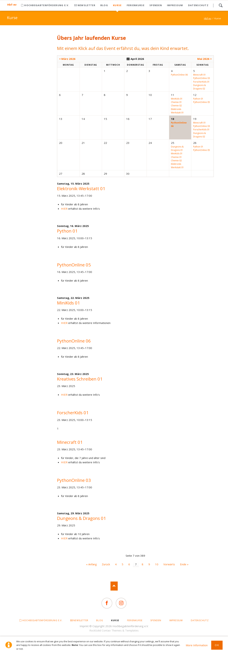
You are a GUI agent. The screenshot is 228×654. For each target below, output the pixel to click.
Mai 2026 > (204, 59)
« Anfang (91, 564)
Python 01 (67, 231)
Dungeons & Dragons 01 (81, 518)
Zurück (106, 564)
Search (220, 5)
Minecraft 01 (70, 442)
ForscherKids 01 (73, 413)
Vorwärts (169, 564)
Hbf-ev (12, 4)
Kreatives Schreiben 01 (80, 379)
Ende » (184, 564)
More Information (197, 645)
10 (156, 564)
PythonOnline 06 (74, 341)
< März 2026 (67, 59)
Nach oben (114, 586)
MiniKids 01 (68, 303)
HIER (64, 208)
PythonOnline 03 (74, 480)
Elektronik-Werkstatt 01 (81, 188)
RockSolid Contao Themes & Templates (114, 630)
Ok (217, 645)
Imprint (84, 626)
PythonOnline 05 (74, 265)
